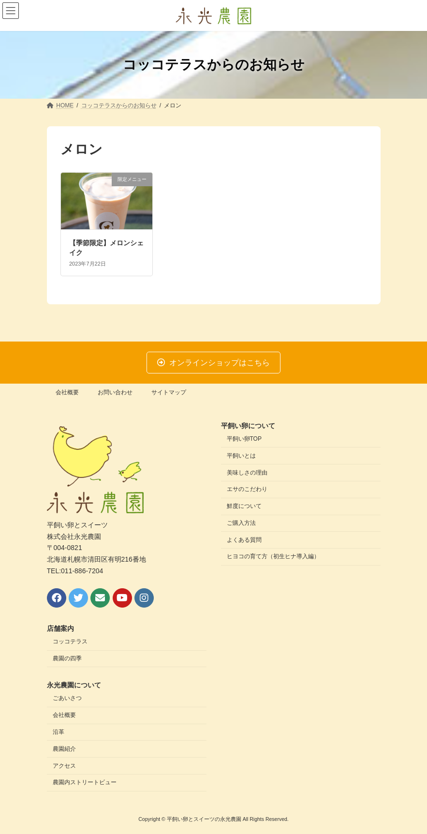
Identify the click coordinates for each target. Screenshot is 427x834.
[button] (214, 362)
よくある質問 (244, 539)
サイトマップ (168, 392)
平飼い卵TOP (244, 438)
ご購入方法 (241, 523)
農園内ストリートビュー (85, 782)
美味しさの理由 (247, 472)
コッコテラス (70, 642)
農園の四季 (67, 658)
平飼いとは (241, 455)
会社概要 (67, 392)
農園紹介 (64, 748)
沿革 (58, 732)
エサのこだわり (247, 489)
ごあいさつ (67, 698)
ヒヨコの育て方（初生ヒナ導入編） (273, 556)
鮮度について (244, 506)
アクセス (64, 765)
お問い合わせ (115, 392)
